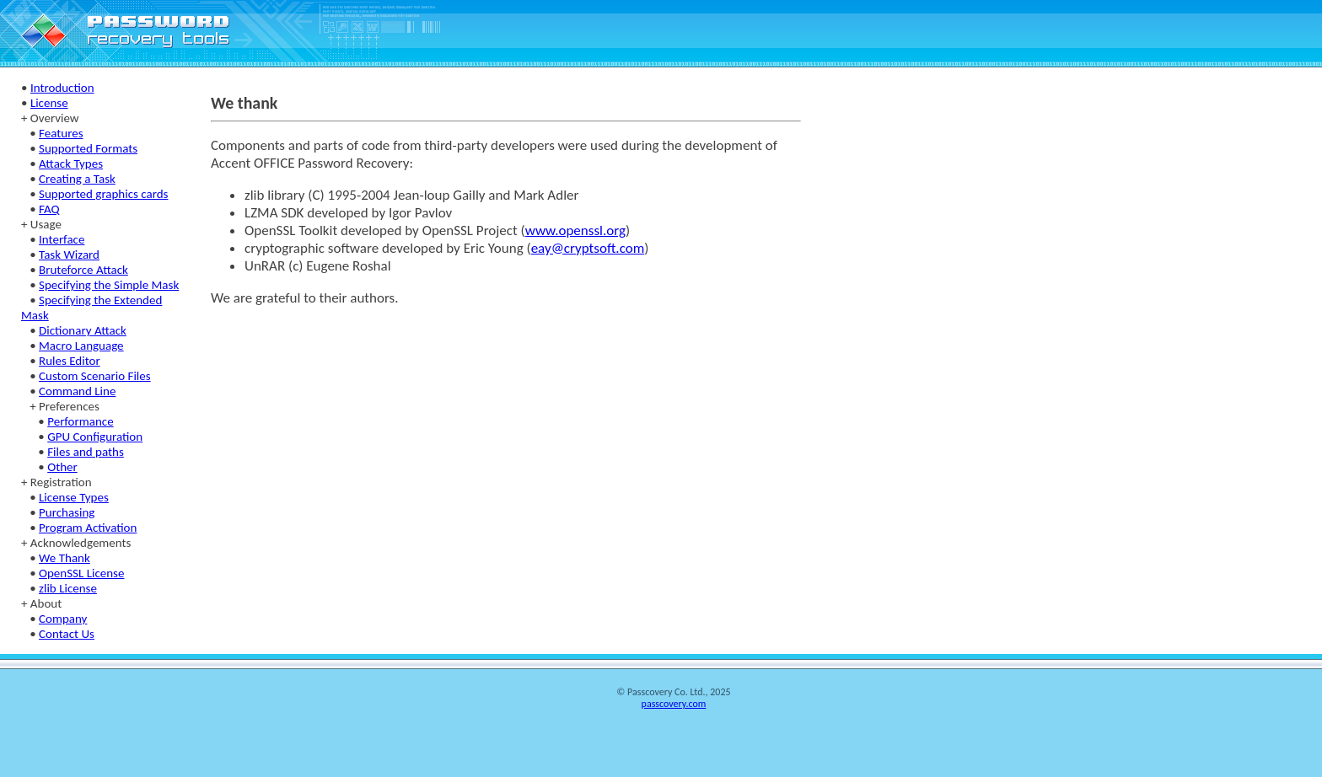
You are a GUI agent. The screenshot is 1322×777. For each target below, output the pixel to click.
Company (63, 618)
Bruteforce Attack (83, 269)
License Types (74, 497)
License (49, 102)
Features (61, 133)
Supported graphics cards (103, 193)
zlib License (68, 588)
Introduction (62, 87)
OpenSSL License (81, 573)
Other (62, 466)
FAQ (49, 209)
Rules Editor (69, 360)
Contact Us (66, 633)
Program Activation (88, 527)
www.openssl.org (575, 230)
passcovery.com (674, 704)
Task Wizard (69, 254)
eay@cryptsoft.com (588, 248)
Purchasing (66, 512)
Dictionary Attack (82, 330)
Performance (80, 421)
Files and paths (85, 451)
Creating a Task (77, 178)
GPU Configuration (94, 436)
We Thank (64, 557)
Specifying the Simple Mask (109, 284)
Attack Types (71, 163)
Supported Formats (88, 148)
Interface (61, 239)
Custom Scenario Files (95, 375)
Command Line (77, 391)
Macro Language (81, 345)
